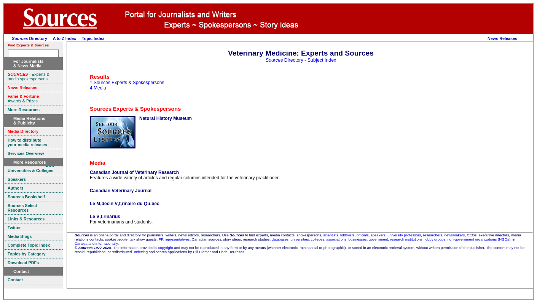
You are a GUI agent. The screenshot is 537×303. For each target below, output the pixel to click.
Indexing (141, 252)
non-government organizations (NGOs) (479, 239)
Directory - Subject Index (301, 60)
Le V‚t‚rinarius (105, 216)
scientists (330, 235)
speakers (378, 235)
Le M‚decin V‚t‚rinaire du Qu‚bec (124, 203)
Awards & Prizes (23, 98)
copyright (165, 248)
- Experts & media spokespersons (28, 76)
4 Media (98, 88)
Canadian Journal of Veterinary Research (134, 172)
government (378, 239)
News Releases (502, 38)
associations (336, 239)
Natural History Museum (165, 118)
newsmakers (455, 235)
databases (280, 239)
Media (97, 163)
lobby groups (435, 239)
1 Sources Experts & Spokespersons (127, 82)
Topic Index (93, 38)
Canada (81, 243)
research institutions (406, 239)
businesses (357, 239)
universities (299, 239)
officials (363, 235)
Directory (29, 38)
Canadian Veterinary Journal (120, 190)
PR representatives (174, 239)
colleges (317, 239)
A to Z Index (64, 38)
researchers (433, 235)
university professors (404, 235)
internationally (107, 243)
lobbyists (347, 235)
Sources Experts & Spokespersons (135, 109)
